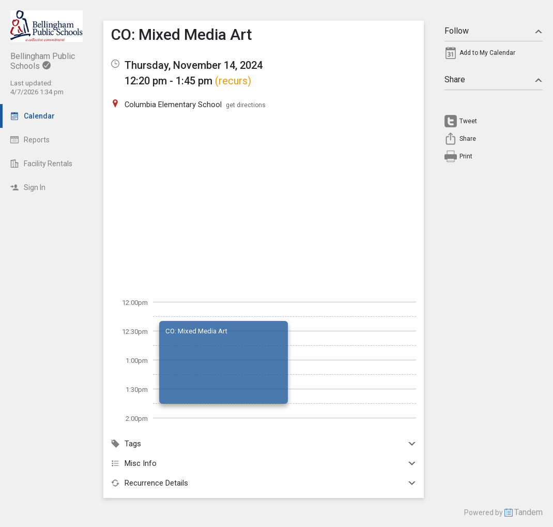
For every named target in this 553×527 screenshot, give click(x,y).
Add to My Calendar (487, 52)
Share (493, 79)
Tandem (528, 512)
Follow (493, 31)
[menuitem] (493, 55)
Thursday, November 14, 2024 (194, 65)
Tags (263, 443)
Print (465, 156)
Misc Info (263, 463)
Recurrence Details (263, 483)
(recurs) (233, 81)
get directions (246, 105)
